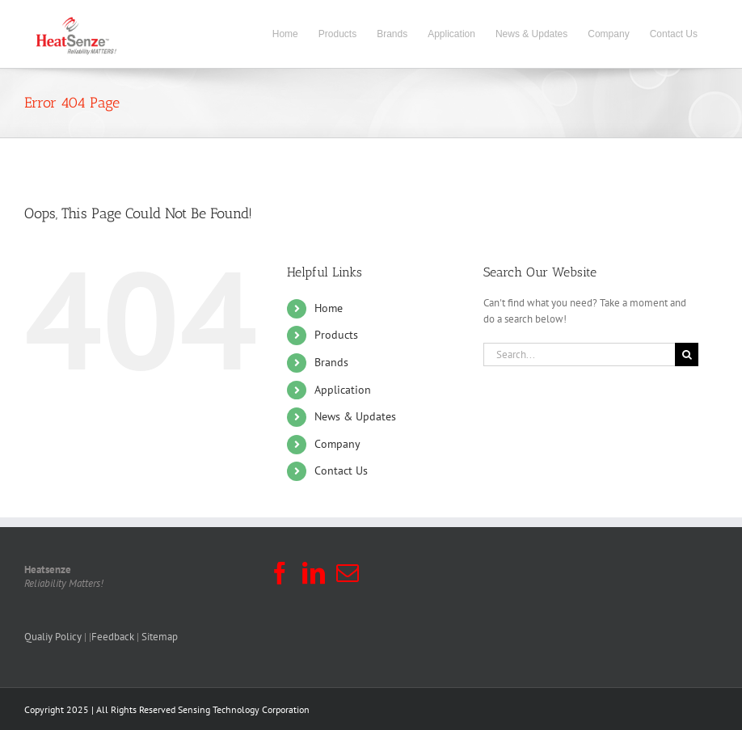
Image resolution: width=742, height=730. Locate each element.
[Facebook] (279, 573)
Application (342, 389)
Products (336, 334)
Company (337, 444)
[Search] (686, 354)
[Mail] (347, 573)
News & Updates (355, 416)
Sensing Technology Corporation (244, 709)
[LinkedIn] (313, 573)
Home (328, 308)
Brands (331, 362)
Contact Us (341, 470)
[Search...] (579, 354)
